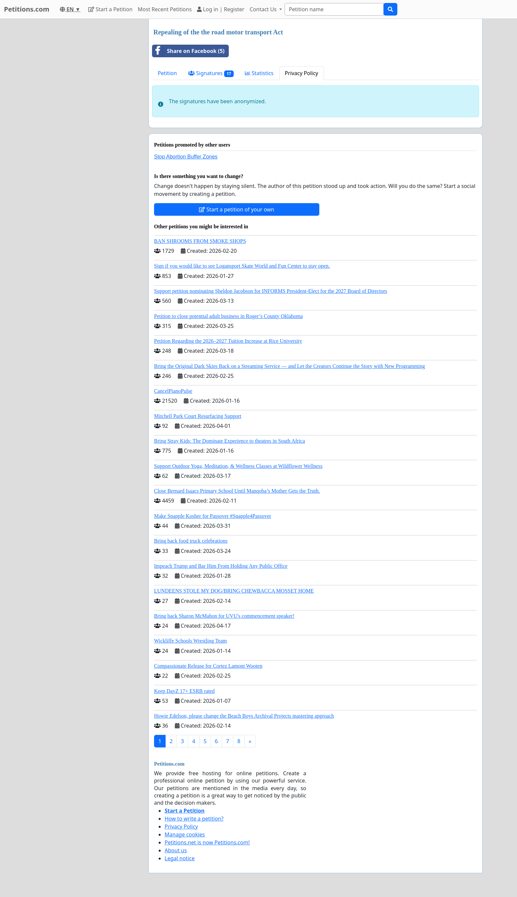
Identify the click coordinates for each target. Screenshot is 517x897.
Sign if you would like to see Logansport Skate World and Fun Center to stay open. (242, 266)
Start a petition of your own (236, 209)
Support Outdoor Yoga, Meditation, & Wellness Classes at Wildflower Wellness (238, 466)
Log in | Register (220, 9)
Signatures (211, 73)
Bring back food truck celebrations (190, 541)
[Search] (334, 9)
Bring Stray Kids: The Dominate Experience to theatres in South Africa (229, 441)
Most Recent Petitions (165, 9)
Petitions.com (26, 9)
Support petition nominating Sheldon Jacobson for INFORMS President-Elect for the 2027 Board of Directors (270, 291)
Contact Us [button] (264, 9)
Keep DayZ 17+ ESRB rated (184, 691)
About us (176, 850)
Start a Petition (110, 9)
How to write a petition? (194, 818)
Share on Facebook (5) (188, 51)
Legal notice (180, 858)
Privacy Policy (301, 73)
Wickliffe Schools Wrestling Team (190, 641)
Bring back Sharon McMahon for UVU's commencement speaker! (224, 616)
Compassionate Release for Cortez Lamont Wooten (208, 666)
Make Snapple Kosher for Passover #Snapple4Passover (212, 516)
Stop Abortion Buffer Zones (186, 156)
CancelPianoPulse (173, 391)
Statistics (259, 73)
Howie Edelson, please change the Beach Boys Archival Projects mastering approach (244, 716)
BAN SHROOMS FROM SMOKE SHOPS (200, 241)
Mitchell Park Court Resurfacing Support (197, 416)
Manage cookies (185, 834)
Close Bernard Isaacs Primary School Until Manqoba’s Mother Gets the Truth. (237, 491)
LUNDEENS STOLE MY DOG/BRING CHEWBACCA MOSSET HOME (234, 591)
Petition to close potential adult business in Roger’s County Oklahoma (228, 316)
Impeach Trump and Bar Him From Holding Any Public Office (221, 566)
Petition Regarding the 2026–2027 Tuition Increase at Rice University (228, 341)
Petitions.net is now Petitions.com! (207, 842)
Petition (167, 73)
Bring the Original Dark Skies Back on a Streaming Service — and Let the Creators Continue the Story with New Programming (289, 366)
